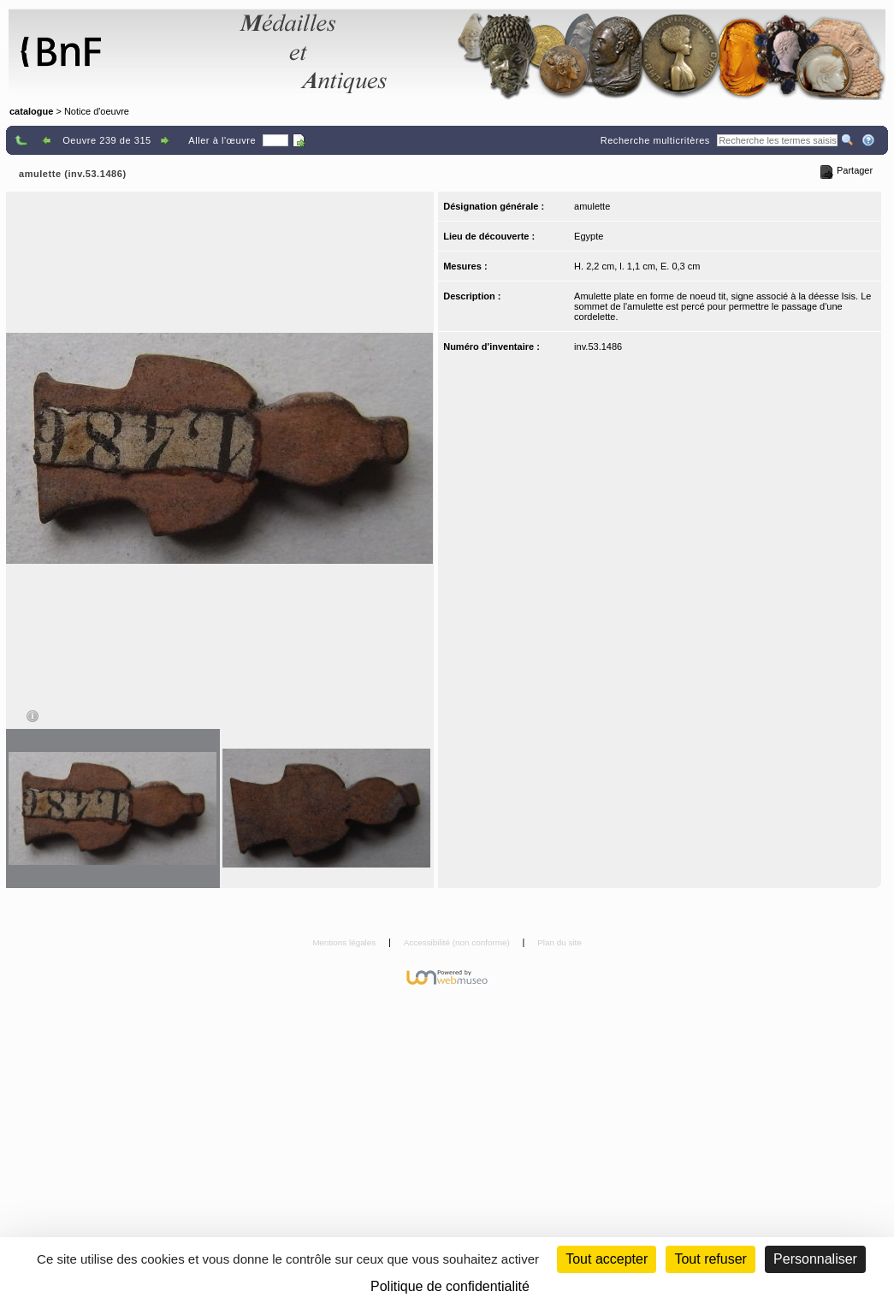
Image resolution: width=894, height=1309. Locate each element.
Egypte (588, 236)
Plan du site (559, 942)
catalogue (31, 111)
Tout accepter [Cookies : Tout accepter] (606, 1259)
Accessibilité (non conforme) (458, 942)
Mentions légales (345, 942)
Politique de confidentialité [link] (450, 1286)
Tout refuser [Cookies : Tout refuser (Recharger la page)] (710, 1259)
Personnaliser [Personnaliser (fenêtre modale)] (815, 1259)
